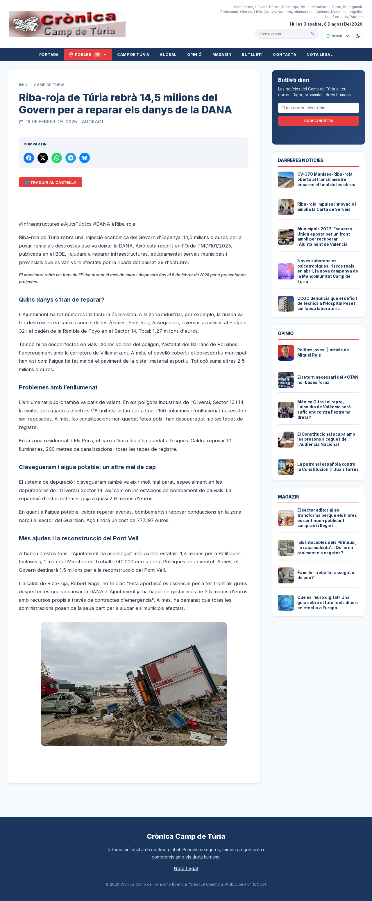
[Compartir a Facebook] (29, 158)
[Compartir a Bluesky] (84, 158)
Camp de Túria (133, 54)
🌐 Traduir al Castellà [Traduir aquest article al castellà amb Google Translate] (50, 182)
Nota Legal (320, 54)
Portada (49, 54)
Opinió (194, 54)
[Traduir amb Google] (335, 36)
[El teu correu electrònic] (318, 108)
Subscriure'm (318, 121)
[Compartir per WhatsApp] (56, 158)
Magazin (222, 54)
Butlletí (252, 54)
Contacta (284, 54)
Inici (24, 85)
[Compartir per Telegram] (70, 158)
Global (168, 54)
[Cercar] (312, 33)
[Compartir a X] (42, 158)
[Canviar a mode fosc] (358, 36)
